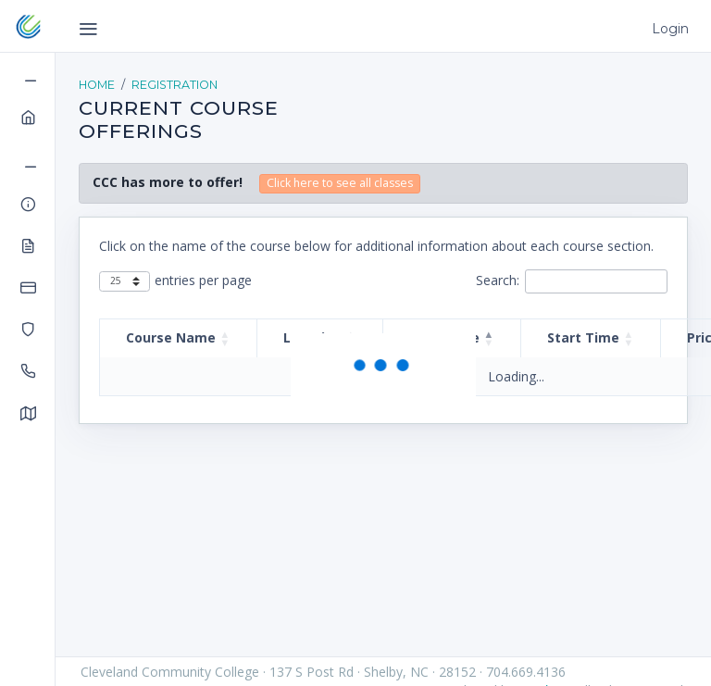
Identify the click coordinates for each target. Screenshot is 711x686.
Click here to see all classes (340, 183)
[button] (225, 338)
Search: (497, 280)
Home (97, 85)
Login (670, 28)
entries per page (203, 280)
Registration (174, 85)
